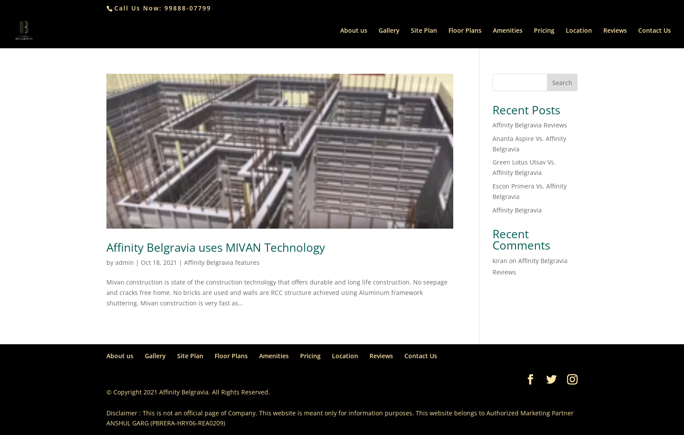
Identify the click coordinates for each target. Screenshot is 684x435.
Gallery (389, 30)
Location (579, 30)
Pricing (544, 30)
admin (124, 262)
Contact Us (654, 30)
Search (562, 83)
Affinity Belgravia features (222, 262)
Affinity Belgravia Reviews (529, 125)
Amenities (508, 30)
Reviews (615, 30)
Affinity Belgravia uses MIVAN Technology (215, 247)
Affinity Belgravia (517, 210)
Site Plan (424, 30)
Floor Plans (465, 30)
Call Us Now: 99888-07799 (162, 8)
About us (353, 30)
